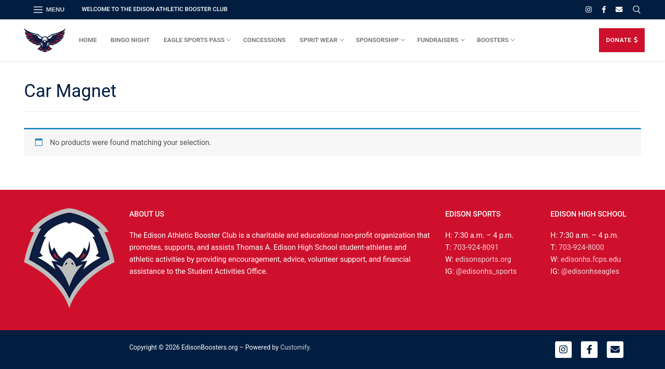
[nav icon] (49, 9)
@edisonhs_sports (486, 271)
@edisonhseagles (590, 271)
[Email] (619, 9)
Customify (294, 347)
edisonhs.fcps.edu (591, 259)
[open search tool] (637, 10)
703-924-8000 (581, 247)
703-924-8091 (476, 247)
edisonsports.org (483, 259)
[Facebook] (604, 9)
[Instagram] (588, 9)
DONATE (622, 39)
